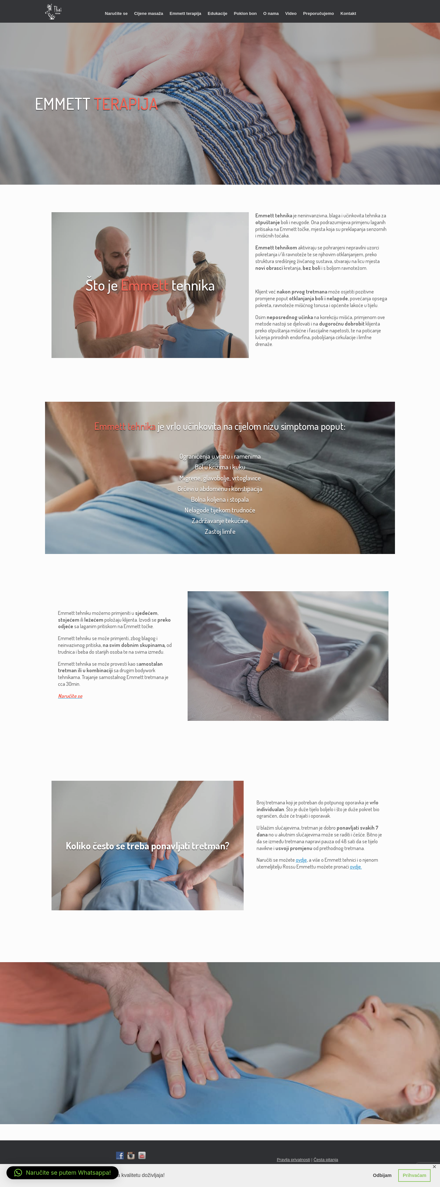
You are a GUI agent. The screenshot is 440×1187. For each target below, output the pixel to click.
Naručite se (116, 13)
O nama (271, 13)
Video (290, 13)
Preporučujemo (318, 13)
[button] (62, 1172)
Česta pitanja (326, 1159)
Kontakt (348, 13)
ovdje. (356, 866)
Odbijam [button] (382, 1175)
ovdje (301, 860)
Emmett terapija (186, 13)
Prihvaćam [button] (414, 1175)
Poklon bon (245, 13)
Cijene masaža (148, 13)
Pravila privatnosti (293, 1159)
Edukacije (217, 13)
